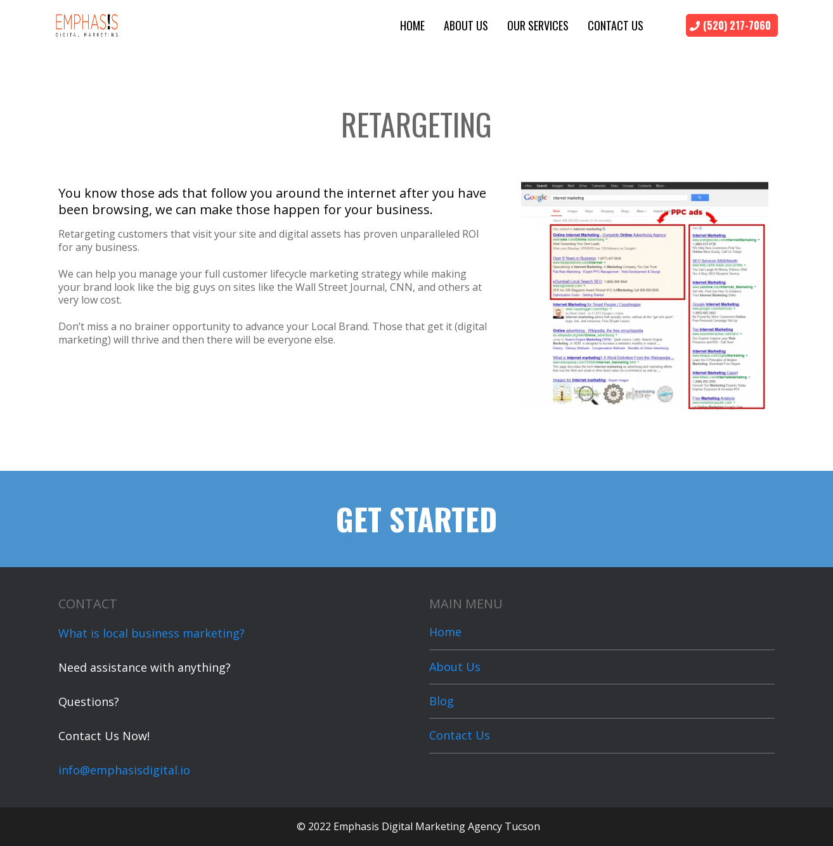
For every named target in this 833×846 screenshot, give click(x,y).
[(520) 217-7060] (732, 25)
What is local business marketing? (151, 633)
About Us (466, 25)
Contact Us (615, 25)
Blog (441, 700)
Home (412, 25)
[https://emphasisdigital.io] (87, 24)
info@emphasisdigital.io (124, 770)
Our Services (538, 25)
